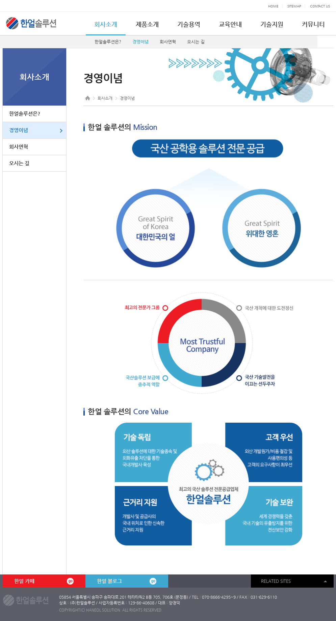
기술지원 (271, 24)
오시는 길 (196, 41)
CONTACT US (320, 6)
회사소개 (105, 24)
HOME (273, 6)
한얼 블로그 (126, 581)
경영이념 (140, 41)
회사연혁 (168, 41)
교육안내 (230, 24)
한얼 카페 (44, 581)
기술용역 (188, 24)
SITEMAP (294, 6)
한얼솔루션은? (108, 41)
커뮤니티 (313, 24)
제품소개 (147, 24)
